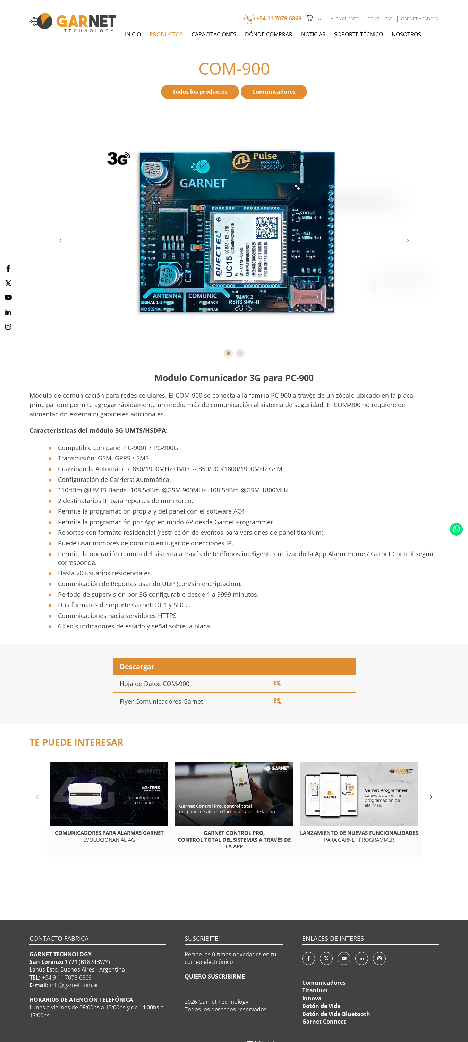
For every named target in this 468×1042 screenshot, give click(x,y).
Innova (312, 998)
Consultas (379, 19)
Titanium (315, 990)
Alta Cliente (345, 19)
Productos (166, 34)
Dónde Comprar (268, 34)
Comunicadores (274, 91)
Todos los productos (200, 91)
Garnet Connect (324, 1021)
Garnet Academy (420, 19)
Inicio (133, 34)
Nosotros (406, 34)
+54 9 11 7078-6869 (67, 977)
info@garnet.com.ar (74, 985)
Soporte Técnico (358, 34)
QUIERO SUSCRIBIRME (215, 976)
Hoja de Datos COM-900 (154, 683)
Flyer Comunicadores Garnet (161, 701)
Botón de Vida (321, 1006)
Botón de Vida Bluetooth (336, 1014)
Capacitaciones (214, 34)
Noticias (313, 34)
